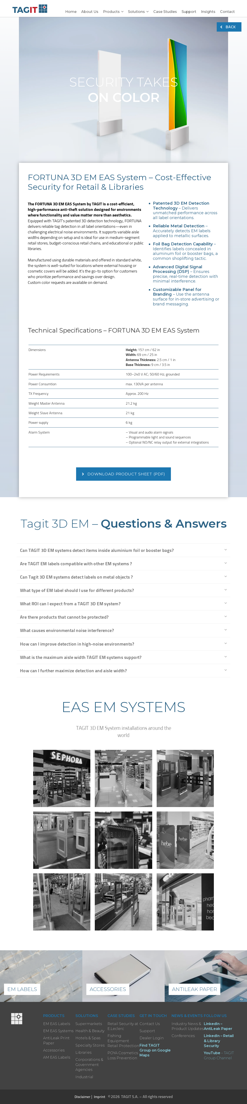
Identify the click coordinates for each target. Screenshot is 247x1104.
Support (189, 12)
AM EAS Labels (56, 1057)
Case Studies (165, 12)
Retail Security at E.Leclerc (122, 1026)
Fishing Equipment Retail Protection (123, 1041)
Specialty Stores (90, 1045)
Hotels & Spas (87, 1038)
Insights (208, 12)
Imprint (99, 1096)
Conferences (183, 1036)
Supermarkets (88, 1024)
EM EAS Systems (58, 1031)
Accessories (54, 1050)
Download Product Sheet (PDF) (123, 474)
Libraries (83, 1052)
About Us (89, 12)
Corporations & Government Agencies (89, 1065)
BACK (228, 26)
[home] (31, 8)
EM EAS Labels (56, 1024)
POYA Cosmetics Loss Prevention (122, 1055)
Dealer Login (152, 1038)
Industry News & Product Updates (188, 1026)
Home (71, 12)
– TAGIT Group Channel (219, 1055)
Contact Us (150, 1024)
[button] (113, 9)
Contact (227, 12)
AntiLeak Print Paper (56, 1040)
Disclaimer (82, 1096)
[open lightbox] (62, 778)
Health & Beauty (89, 1031)
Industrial (84, 1077)
